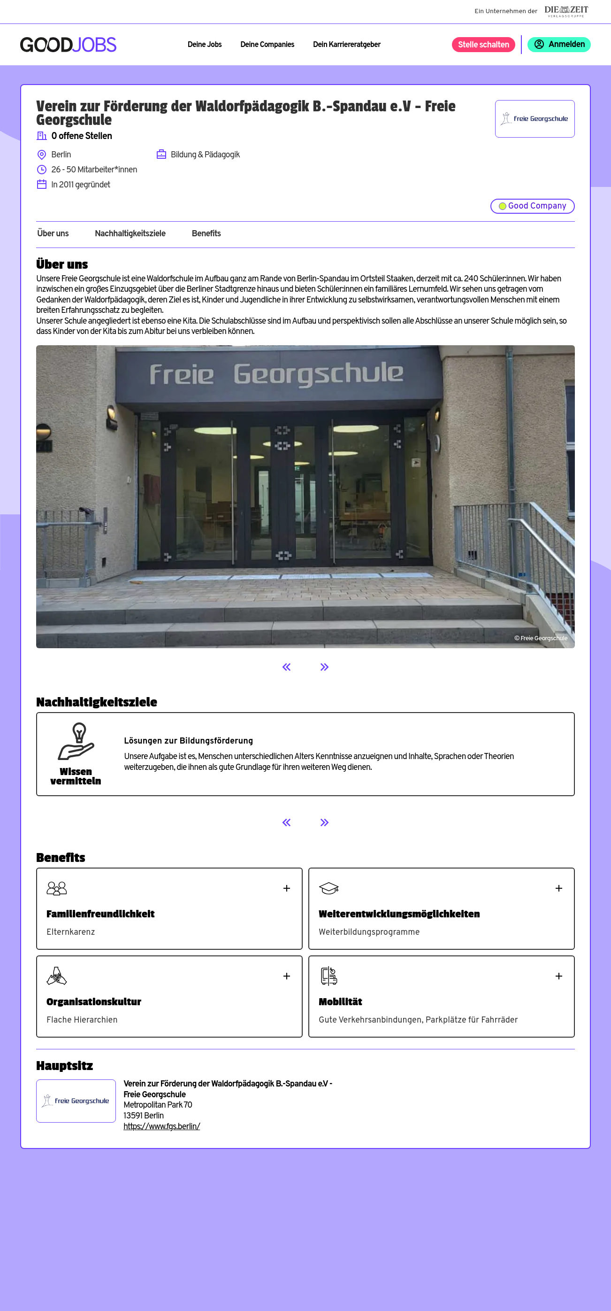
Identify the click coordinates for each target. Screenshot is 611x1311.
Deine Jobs (204, 45)
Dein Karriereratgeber (347, 45)
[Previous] (286, 667)
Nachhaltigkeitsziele (130, 234)
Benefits (206, 234)
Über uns (53, 234)
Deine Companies (267, 45)
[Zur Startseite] (68, 44)
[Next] (324, 667)
